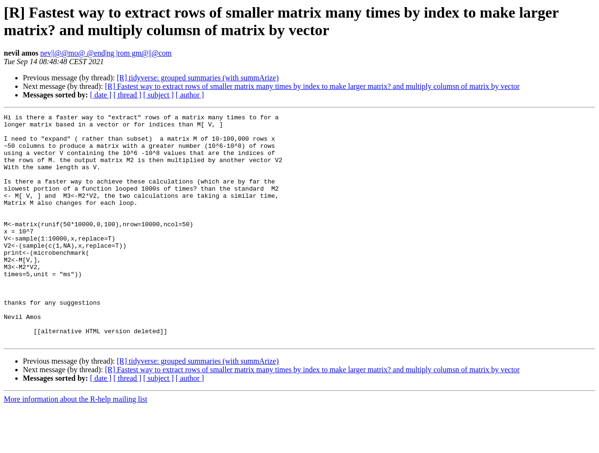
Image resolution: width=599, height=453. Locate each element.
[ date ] (100, 95)
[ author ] (190, 95)
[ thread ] (127, 95)
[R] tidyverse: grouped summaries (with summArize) (198, 78)
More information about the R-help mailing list (75, 445)
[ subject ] (158, 95)
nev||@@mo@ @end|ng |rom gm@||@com (105, 53)
